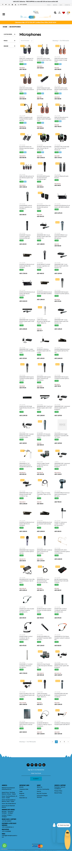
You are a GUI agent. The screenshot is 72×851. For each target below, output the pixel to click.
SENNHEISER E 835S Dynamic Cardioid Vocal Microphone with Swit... (26, 378)
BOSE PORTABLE (11, 133)
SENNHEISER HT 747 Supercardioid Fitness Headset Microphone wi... (26, 465)
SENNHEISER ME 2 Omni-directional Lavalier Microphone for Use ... (43, 580)
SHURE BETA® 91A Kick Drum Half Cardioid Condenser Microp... (26, 724)
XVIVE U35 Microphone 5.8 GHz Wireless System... (61, 118)
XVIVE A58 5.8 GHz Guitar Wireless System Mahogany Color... (44, 119)
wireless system (11, 90)
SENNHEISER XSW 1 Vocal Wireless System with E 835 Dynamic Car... (61, 321)
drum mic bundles (10, 50)
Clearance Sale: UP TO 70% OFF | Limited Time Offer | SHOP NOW (35, 22)
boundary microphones (11, 41)
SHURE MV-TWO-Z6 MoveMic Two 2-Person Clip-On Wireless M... (61, 148)
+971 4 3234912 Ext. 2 (8, 827)
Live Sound (22, 57)
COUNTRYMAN (11, 140)
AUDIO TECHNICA (10, 126)
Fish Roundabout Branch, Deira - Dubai (8, 800)
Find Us (39, 791)
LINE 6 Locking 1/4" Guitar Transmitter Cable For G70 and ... (44, 494)
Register (21, 793)
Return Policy (58, 793)
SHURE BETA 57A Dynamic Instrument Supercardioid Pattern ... (43, 435)
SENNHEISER (11, 161)
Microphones (15, 27)
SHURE (9, 164)
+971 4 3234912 (22, 4)
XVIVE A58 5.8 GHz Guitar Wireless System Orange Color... (60, 60)
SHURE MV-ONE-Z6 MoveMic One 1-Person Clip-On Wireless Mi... (44, 148)
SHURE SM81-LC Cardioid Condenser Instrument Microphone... (25, 665)
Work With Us (23, 798)
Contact (21, 795)
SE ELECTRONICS (12, 157)
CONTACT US (67, 5)
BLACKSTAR (10, 130)
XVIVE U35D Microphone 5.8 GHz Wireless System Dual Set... (26, 177)
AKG (9, 122)
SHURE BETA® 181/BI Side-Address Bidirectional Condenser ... (61, 695)
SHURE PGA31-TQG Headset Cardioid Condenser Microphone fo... (26, 610)
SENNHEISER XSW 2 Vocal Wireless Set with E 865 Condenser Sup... (25, 494)
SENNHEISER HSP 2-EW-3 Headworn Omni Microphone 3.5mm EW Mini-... (62, 551)
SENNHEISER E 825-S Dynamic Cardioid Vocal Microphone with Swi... (26, 551)
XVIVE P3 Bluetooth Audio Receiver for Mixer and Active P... (44, 89)
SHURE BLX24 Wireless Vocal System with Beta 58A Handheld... (26, 266)
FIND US (48, 5)
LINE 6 (9, 147)
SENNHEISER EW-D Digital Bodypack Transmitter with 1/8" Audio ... (61, 435)
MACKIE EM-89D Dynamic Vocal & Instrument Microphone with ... (43, 177)
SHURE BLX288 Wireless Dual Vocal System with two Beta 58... (44, 523)
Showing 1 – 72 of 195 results (61, 40)
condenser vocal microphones (11, 45)
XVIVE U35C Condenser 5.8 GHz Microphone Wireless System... (26, 60)
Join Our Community (43, 789)
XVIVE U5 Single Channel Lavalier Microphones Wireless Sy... (43, 465)
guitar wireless (11, 63)
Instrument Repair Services (42, 796)
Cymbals (56, 461)
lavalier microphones (11, 77)
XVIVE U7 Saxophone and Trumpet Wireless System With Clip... (26, 119)
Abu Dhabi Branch (11, 803)
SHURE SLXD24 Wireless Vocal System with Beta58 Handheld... (27, 293)
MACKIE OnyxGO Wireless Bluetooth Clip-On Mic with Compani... (61, 580)
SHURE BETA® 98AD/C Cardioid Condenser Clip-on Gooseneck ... (44, 724)
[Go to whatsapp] (4, 845)
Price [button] (6, 99)
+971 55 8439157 (6, 821)
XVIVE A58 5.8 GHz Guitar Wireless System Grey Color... (44, 59)
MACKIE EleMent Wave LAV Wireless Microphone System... (43, 207)
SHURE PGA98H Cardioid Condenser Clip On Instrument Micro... (25, 638)
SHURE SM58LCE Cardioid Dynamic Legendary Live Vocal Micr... (43, 266)
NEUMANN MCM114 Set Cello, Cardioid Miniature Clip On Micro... (27, 580)
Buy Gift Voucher (42, 793)
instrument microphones (11, 72)
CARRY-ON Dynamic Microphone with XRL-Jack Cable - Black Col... (43, 695)
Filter (7, 110)
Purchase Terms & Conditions (59, 787)
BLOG (61, 5)
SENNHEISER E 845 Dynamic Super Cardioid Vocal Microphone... (44, 378)
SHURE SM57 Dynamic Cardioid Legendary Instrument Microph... (25, 236)
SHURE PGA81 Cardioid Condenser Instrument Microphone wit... (60, 610)
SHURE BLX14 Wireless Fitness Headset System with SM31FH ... (62, 724)
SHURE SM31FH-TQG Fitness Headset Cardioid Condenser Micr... (62, 638)
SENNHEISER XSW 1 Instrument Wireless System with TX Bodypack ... (62, 407)
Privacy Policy (58, 791)
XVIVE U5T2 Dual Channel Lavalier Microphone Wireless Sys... (44, 665)
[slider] (5, 105)
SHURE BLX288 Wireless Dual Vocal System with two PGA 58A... (61, 350)
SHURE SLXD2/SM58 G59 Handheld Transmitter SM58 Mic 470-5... (44, 638)
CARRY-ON (10, 137)
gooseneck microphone (10, 59)
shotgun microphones (11, 81)
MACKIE (9, 150)
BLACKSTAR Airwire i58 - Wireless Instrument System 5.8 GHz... (26, 148)
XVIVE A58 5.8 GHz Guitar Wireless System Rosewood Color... (26, 89)
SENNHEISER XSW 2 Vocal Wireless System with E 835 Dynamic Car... (44, 236)
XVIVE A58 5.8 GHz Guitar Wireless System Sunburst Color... (61, 89)
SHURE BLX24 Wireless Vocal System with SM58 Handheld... (44, 292)
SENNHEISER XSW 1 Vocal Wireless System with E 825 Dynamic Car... (61, 266)
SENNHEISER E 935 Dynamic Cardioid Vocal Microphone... (62, 377)
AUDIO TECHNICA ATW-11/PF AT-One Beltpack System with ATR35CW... (26, 695)
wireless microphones (11, 86)
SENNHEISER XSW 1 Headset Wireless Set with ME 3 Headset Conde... (26, 435)
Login (20, 791)
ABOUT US (55, 5)
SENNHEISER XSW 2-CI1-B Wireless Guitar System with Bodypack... (61, 665)
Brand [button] (6, 116)
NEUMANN (10, 154)
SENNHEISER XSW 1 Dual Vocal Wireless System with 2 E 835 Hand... (27, 321)
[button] (68, 12)
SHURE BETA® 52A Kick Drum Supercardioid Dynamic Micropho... (62, 494)
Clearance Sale (23, 789)
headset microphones (11, 67)
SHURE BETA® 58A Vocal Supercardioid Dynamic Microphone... (60, 236)
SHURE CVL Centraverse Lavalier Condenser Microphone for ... (60, 523)
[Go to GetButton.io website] (5, 849)
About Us (39, 787)
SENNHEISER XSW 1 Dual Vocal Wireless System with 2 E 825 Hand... (44, 407)
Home (5, 27)
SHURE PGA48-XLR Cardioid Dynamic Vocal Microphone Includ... (44, 610)
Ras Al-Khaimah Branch (8, 806)
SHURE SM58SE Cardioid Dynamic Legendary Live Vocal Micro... (25, 207)
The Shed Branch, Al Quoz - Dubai (9, 793)
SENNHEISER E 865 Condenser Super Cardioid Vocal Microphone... (44, 551)
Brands (21, 787)
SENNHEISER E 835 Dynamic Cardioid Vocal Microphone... (62, 292)
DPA (8, 144)
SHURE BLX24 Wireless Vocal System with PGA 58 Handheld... (26, 523)
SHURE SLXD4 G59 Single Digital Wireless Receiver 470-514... (27, 407)
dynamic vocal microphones (11, 55)
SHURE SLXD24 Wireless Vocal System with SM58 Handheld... (62, 206)
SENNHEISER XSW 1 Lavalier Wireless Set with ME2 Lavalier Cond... (27, 350)
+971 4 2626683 (6, 831)
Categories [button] (8, 34)
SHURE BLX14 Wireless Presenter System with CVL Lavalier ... (44, 350)
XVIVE (9, 168)
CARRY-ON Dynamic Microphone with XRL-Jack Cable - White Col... (43, 321)
